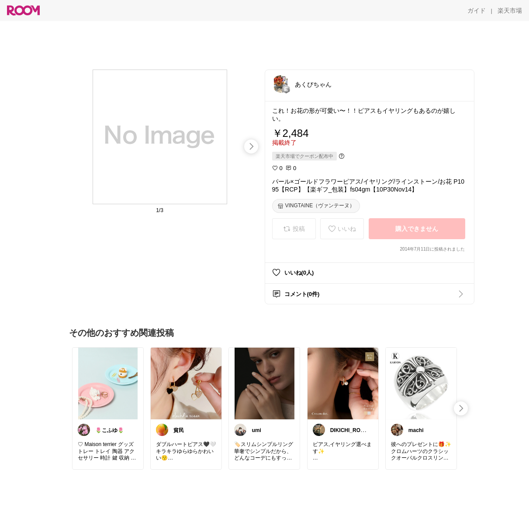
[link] (108, 383)
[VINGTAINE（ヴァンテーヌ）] (316, 206)
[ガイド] (476, 10)
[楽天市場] (510, 10)
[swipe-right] (251, 146)
